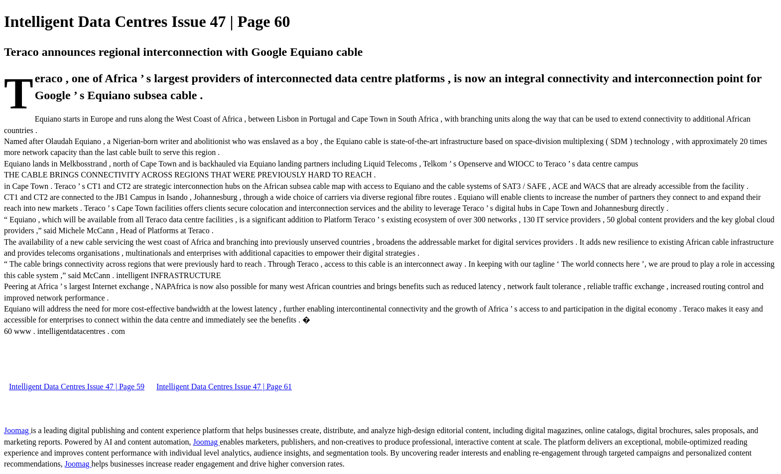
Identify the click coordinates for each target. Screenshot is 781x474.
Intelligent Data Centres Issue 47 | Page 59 (76, 386)
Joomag (17, 430)
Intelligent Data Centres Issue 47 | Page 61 (224, 386)
